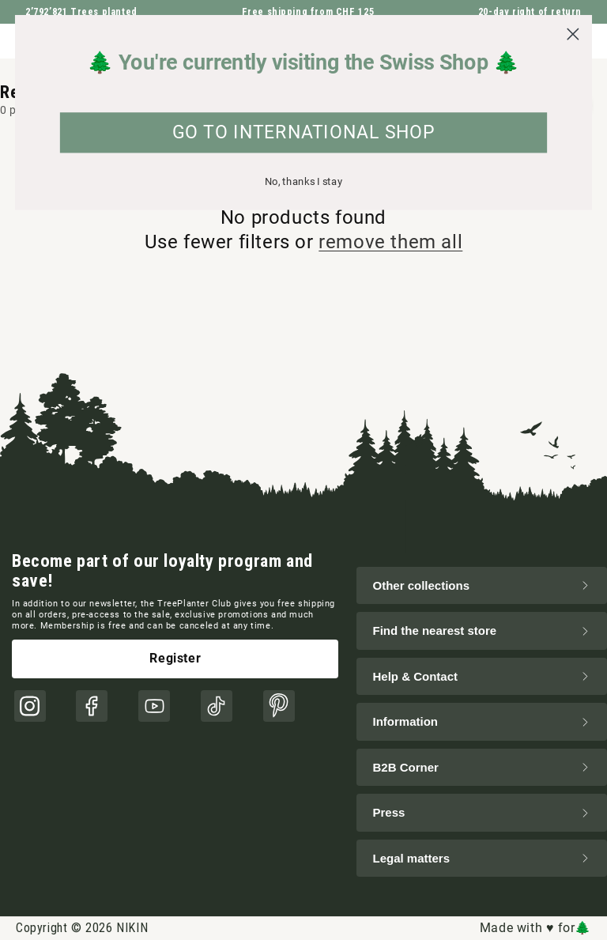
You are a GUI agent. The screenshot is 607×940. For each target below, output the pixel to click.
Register (175, 658)
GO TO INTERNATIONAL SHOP (303, 133)
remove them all (390, 242)
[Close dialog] (573, 34)
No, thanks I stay (304, 181)
